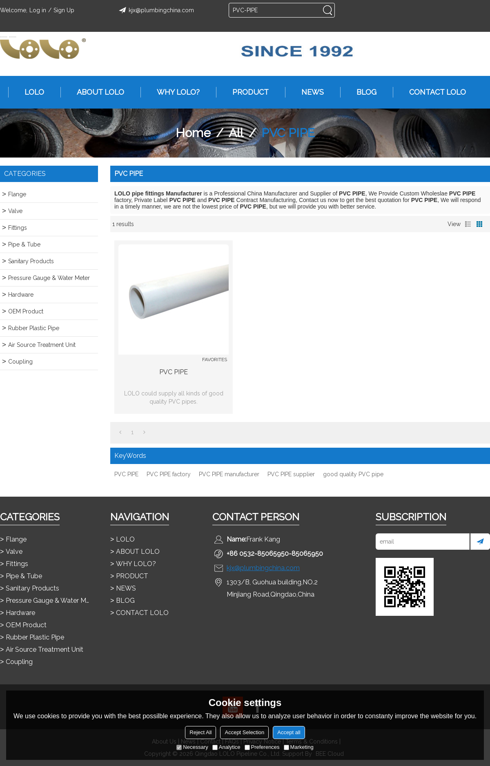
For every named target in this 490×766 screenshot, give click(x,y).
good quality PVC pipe (353, 474)
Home (193, 133)
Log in (37, 10)
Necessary (192, 747)
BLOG (362, 92)
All (236, 133)
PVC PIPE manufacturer (229, 474)
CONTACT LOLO (433, 92)
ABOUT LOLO (96, 92)
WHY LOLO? (174, 92)
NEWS (308, 92)
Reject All (200, 732)
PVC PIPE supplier (291, 474)
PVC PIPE (173, 372)
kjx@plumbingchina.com (155, 10)
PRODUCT (246, 92)
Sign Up (63, 10)
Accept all (288, 732)
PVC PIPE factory (169, 474)
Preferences (262, 747)
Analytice (226, 747)
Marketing (299, 747)
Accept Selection (244, 732)
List (468, 224)
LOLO (30, 92)
